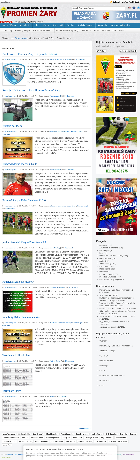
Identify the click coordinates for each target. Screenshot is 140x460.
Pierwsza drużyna (106, 361)
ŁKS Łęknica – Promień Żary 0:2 (112, 298)
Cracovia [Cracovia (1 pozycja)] (123, 434)
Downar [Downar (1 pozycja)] (133, 434)
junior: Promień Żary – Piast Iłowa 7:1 (24, 242)
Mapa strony (5, 2)
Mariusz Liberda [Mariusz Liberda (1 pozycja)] (25, 441)
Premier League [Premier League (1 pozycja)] (82, 434)
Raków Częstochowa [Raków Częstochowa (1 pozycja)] (11, 438)
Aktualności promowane (109, 248)
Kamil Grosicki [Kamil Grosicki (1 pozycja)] (57, 441)
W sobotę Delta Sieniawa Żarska (21, 317)
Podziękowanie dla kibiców (18, 281)
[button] (101, 51)
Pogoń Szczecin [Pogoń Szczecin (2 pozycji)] (67, 434)
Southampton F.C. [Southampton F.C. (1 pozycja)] (53, 438)
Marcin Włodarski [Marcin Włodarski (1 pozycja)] (41, 441)
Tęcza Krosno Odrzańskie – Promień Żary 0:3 (117, 316)
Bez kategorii (105, 250)
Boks (121, 30)
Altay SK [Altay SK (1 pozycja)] (66, 438)
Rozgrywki (58, 25)
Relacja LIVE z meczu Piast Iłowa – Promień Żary (31, 90)
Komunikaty (7, 30)
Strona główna (9, 25)
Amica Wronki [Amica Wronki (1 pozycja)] (97, 434)
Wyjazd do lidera (12, 125)
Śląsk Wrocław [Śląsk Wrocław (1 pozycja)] (106, 438)
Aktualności (25, 25)
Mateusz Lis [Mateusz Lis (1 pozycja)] (70, 441)
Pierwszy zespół (22, 30)
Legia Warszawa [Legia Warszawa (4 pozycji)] (9, 434)
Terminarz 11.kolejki (107, 327)
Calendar (103, 341)
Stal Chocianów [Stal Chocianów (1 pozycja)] (37, 438)
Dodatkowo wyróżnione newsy (111, 256)
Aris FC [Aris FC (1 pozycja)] (25, 438)
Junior (96, 30)
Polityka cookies (85, 25)
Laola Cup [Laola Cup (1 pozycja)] (7, 445)
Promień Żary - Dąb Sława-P (26, 22)
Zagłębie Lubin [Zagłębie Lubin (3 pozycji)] (24, 434)
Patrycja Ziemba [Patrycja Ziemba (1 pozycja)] (92, 438)
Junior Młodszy (105, 264)
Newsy (102, 272)
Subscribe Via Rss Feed (123, 2)
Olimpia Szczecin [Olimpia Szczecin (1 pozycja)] (9, 441)
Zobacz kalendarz (128, 51)
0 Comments (80, 59)
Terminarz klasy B (12, 390)
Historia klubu (105, 381)
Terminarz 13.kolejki (107, 301)
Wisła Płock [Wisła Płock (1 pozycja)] (77, 438)
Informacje (104, 366)
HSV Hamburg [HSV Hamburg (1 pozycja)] (100, 441)
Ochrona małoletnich (120, 25)
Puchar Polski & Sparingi (67, 30)
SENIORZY (104, 356)
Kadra (46, 25)
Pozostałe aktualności (43, 30)
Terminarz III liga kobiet (16, 355)
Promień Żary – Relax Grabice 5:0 (113, 309)
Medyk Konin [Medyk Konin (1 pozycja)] (121, 438)
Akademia (102, 25)
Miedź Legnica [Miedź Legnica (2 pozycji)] (51, 434)
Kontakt (102, 371)
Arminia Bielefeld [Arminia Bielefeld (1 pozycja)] (85, 441)
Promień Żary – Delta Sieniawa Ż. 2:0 (24, 200)
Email (136, 2)
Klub (37, 25)
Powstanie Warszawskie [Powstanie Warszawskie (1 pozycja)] (118, 441)
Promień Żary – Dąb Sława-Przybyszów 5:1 (116, 290)
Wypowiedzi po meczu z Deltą (19, 163)
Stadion (70, 25)
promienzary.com (11, 59)
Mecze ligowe (105, 269)
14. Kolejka (104, 295)
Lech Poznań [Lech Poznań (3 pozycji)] (38, 434)
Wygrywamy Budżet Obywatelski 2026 (114, 322)
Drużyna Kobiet (109, 30)
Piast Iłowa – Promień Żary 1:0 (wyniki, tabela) (29, 53)
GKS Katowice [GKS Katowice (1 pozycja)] (111, 434)
